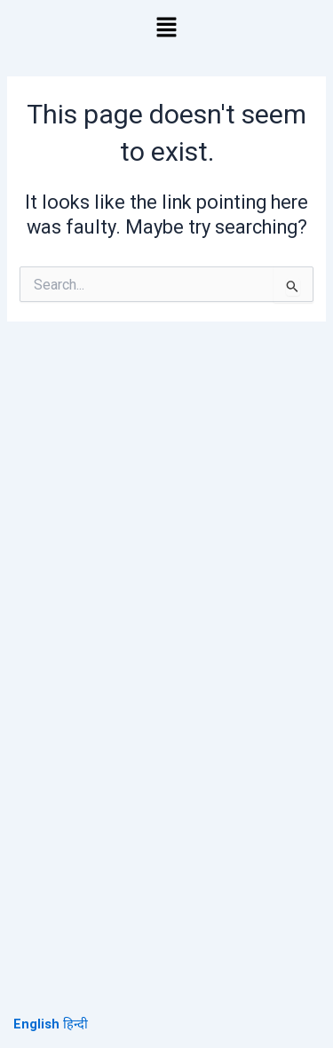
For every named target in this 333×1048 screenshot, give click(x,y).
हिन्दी (75, 1024)
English (36, 1024)
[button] (166, 28)
